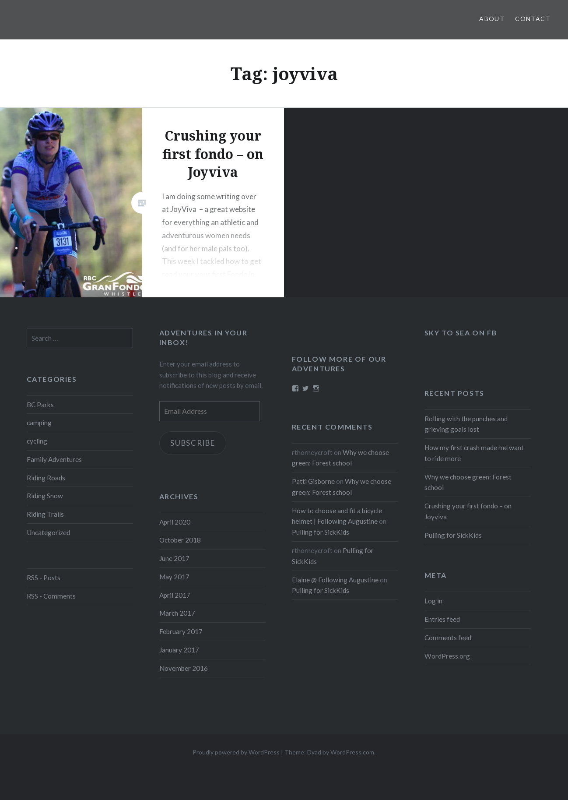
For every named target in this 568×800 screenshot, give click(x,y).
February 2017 (181, 631)
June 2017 (174, 558)
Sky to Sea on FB (461, 332)
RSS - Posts (43, 577)
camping (39, 422)
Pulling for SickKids (453, 535)
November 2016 (183, 668)
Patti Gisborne (313, 481)
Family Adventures (54, 459)
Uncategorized (48, 532)
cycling (37, 441)
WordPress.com (352, 752)
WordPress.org (447, 656)
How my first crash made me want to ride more (474, 453)
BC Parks (40, 405)
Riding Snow (45, 496)
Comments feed (447, 637)
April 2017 (174, 595)
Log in (433, 601)
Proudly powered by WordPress (236, 752)
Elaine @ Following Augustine (335, 580)
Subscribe (194, 443)
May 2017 (174, 577)
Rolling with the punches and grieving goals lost (466, 424)
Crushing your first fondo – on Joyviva (468, 511)
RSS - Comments (51, 596)
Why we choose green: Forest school (468, 482)
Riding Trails (45, 514)
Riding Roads (46, 478)
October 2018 (180, 540)
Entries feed (442, 619)
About (492, 18)
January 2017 (179, 650)
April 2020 (174, 522)
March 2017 (177, 613)
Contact (532, 18)
